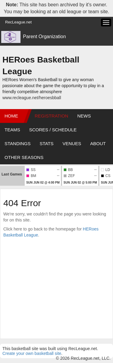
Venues (72, 143)
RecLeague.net (18, 22)
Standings (17, 143)
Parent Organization (44, 36)
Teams (12, 129)
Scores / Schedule (53, 129)
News (84, 115)
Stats (46, 143)
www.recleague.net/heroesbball (31, 97)
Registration (51, 115)
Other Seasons (24, 157)
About (98, 143)
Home (11, 115)
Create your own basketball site (31, 353)
